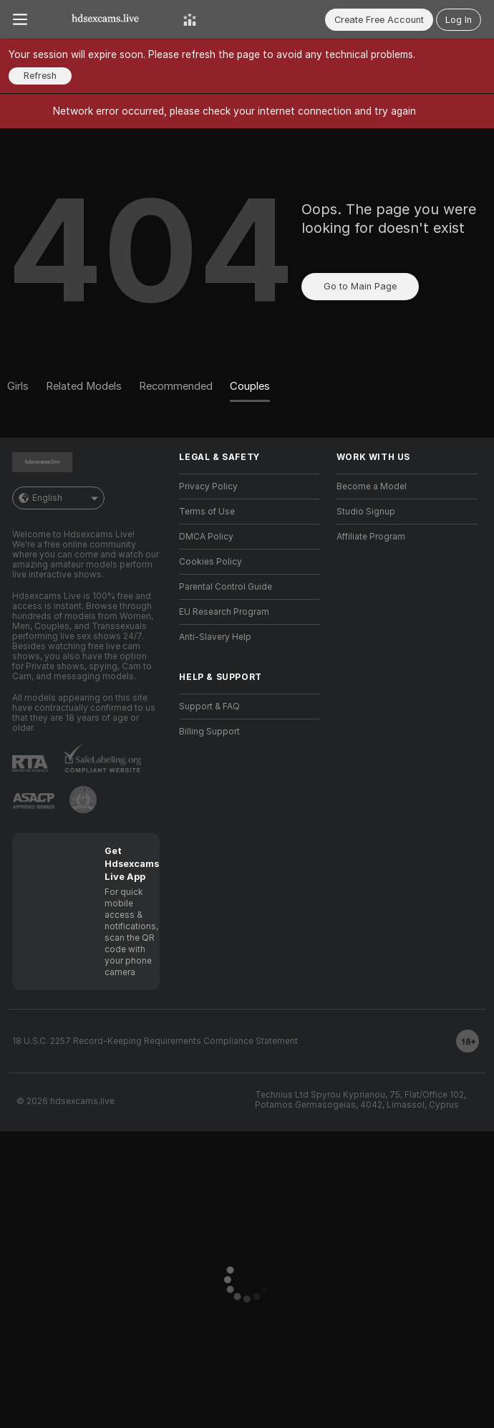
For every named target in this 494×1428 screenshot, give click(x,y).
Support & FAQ (209, 706)
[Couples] (250, 387)
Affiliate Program (370, 537)
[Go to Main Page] (105, 19)
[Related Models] (83, 387)
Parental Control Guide (225, 587)
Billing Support (209, 732)
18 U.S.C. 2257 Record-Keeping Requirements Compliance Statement (155, 1041)
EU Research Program (224, 612)
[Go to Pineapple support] (83, 799)
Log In (458, 19)
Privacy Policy (208, 486)
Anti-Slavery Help (215, 637)
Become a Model (371, 486)
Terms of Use (207, 512)
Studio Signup (365, 512)
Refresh (40, 75)
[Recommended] (175, 387)
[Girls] (22, 387)
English (58, 498)
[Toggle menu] (20, 19)
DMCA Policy (206, 537)
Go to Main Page (360, 286)
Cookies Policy (210, 562)
